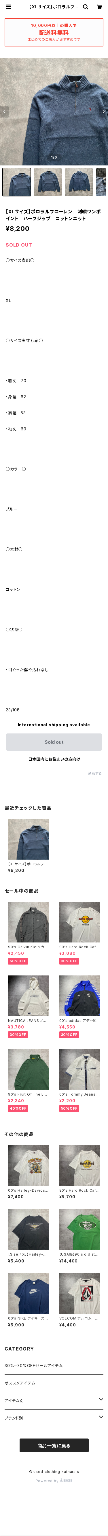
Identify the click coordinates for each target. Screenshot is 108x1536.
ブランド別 (14, 1418)
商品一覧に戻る (54, 1446)
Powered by (54, 1481)
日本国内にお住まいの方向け (54, 759)
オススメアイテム (20, 1383)
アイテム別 (14, 1400)
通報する (95, 773)
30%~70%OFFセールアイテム (34, 1365)
